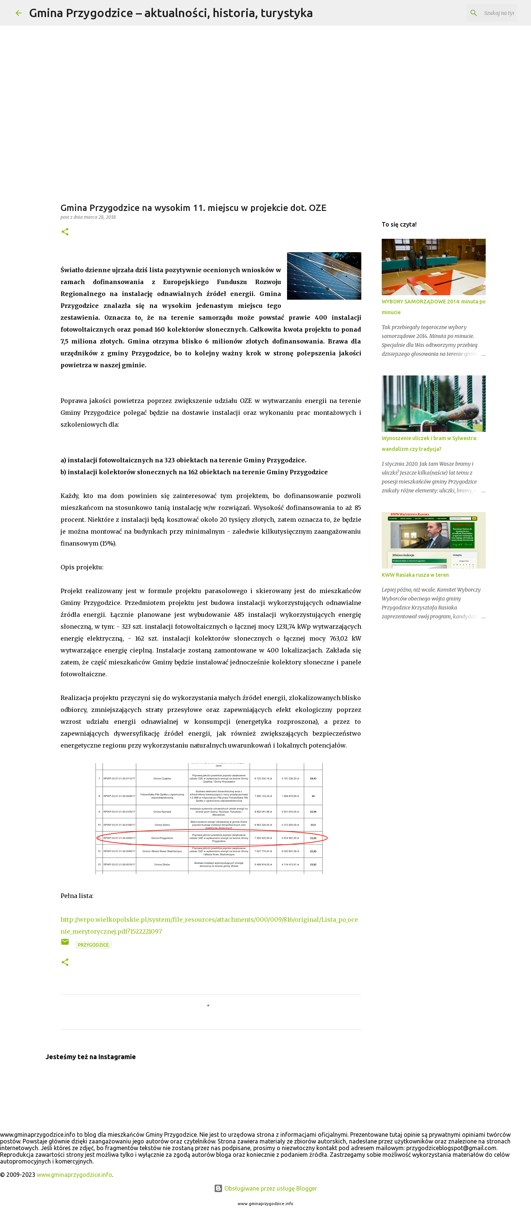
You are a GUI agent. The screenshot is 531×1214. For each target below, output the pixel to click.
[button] (65, 232)
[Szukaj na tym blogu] (478, 13)
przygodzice (93, 945)
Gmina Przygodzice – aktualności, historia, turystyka (171, 12)
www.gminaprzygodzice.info (74, 1174)
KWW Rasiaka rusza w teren (415, 575)
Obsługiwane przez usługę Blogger (265, 1188)
